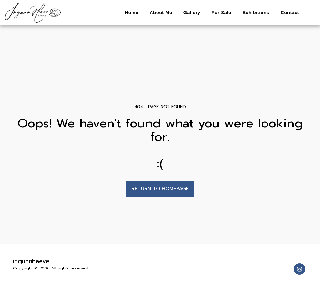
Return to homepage (160, 188)
